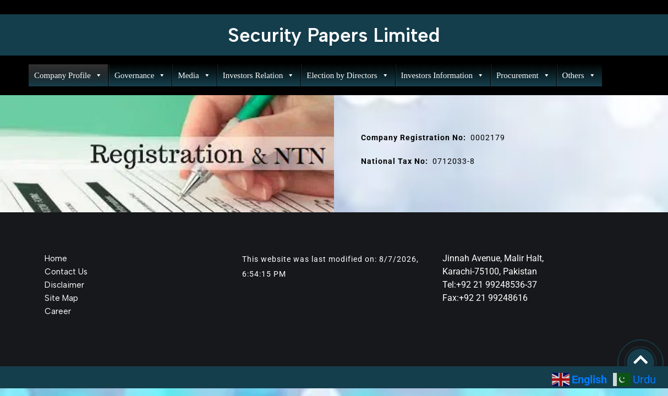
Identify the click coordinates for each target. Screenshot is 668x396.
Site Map (61, 298)
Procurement (523, 75)
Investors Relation (259, 75)
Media (194, 75)
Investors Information (442, 75)
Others (579, 75)
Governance (140, 75)
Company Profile (68, 75)
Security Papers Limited (334, 35)
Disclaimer (64, 285)
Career (58, 311)
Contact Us (66, 272)
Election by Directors (347, 75)
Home (56, 258)
